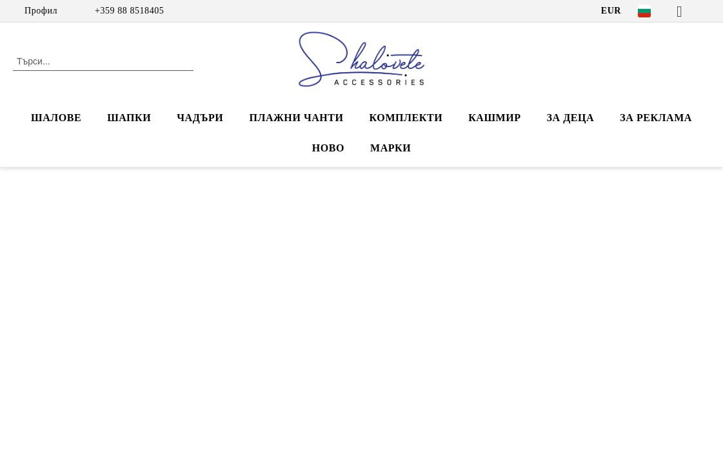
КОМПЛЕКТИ (406, 117)
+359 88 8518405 (129, 10)
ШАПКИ (129, 117)
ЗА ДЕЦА (571, 117)
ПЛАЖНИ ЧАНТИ (296, 117)
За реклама (656, 117)
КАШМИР (494, 117)
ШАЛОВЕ (56, 117)
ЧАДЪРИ (200, 117)
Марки (390, 147)
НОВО (328, 147)
